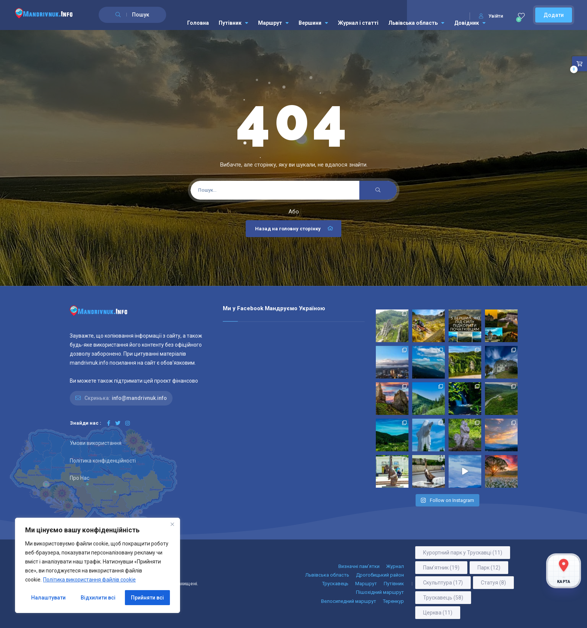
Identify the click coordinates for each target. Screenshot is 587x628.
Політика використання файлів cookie (89, 580)
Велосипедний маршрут (348, 601)
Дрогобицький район (380, 575)
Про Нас (79, 478)
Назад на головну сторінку (294, 228)
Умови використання (96, 443)
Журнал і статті (358, 23)
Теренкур (393, 601)
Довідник (470, 23)
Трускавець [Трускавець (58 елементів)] (443, 598)
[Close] (172, 524)
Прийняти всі (147, 598)
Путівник (233, 23)
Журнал (395, 566)
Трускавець (335, 583)
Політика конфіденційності (103, 461)
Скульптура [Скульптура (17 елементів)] (443, 583)
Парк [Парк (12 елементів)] (488, 568)
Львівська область (416, 23)
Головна (198, 23)
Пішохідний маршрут (380, 592)
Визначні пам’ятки (359, 566)
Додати (553, 15)
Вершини (313, 23)
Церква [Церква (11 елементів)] (437, 613)
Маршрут (273, 23)
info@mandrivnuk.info (139, 398)
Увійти (491, 16)
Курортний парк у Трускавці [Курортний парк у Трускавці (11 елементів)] (462, 553)
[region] (97, 565)
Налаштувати (48, 598)
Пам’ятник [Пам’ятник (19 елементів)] (441, 568)
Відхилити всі (98, 598)
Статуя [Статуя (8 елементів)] (493, 583)
